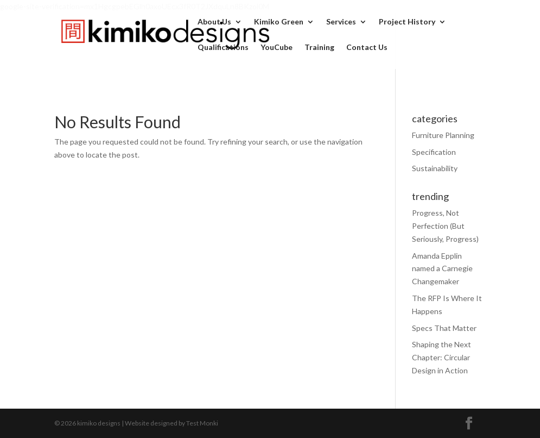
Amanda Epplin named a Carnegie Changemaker (442, 268)
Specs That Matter (444, 328)
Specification (434, 152)
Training (319, 47)
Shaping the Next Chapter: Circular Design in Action (441, 357)
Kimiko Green (278, 22)
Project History (407, 22)
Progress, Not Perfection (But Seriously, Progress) (445, 225)
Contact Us (366, 47)
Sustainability (435, 168)
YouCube (277, 47)
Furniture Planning (443, 135)
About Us (214, 22)
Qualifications (223, 47)
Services (341, 22)
